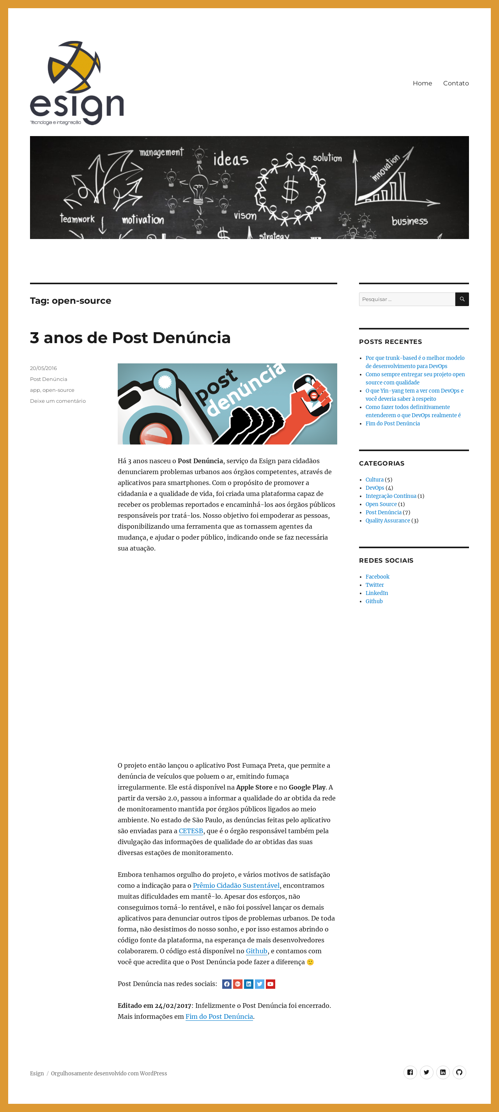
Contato (456, 83)
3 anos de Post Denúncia (130, 337)
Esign (37, 1073)
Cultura (375, 479)
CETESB (191, 831)
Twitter (375, 585)
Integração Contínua (391, 496)
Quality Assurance (388, 520)
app (35, 390)
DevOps (375, 488)
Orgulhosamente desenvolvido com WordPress (109, 1073)
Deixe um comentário (58, 401)
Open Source (381, 504)
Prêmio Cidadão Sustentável (236, 885)
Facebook (377, 577)
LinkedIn (377, 593)
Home (422, 83)
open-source (58, 390)
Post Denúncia (48, 379)
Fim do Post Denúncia (219, 1016)
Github (256, 951)
